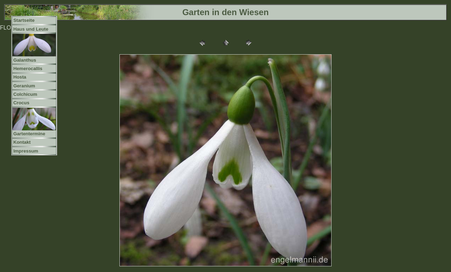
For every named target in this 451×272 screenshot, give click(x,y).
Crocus (21, 102)
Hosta (19, 77)
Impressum (25, 151)
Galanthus (24, 60)
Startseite (24, 20)
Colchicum (25, 94)
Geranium (24, 85)
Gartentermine (29, 133)
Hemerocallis (28, 68)
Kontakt (22, 142)
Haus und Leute (31, 29)
